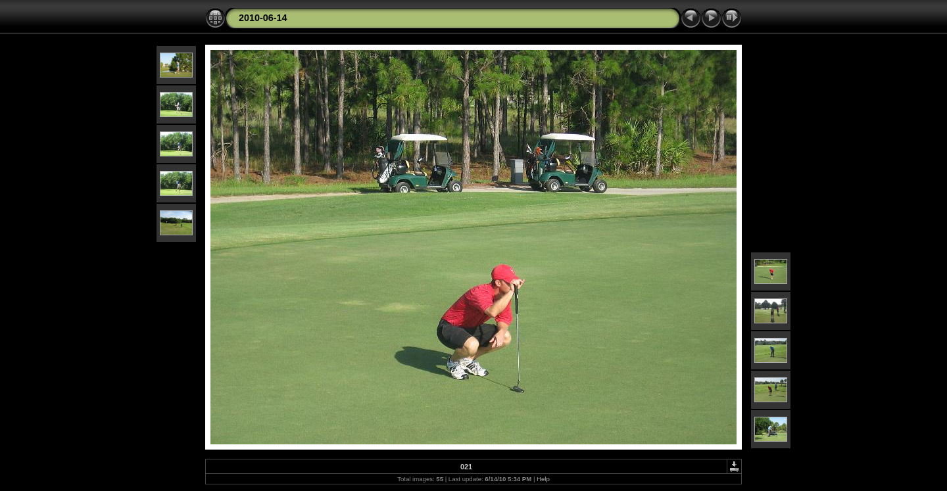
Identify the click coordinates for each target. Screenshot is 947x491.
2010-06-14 (263, 17)
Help (543, 478)
